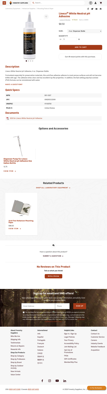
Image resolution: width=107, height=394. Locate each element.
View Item (10, 171)
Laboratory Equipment (12, 9)
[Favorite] (46, 16)
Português (41, 340)
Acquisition (95, 350)
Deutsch (40, 347)
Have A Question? (14, 84)
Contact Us (95, 334)
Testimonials (15, 343)
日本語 (39, 353)
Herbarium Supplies (28, 9)
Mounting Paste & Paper (45, 9)
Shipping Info (15, 339)
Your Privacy (69, 340)
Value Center (15, 375)
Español (40, 337)
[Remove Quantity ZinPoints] (60, 39)
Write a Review (53, 276)
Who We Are (15, 336)
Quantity (63, 36)
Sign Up (79, 306)
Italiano (40, 350)
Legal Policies (69, 337)
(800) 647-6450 (33, 389)
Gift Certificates (70, 359)
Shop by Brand (16, 362)
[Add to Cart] (80, 47)
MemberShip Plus (70, 362)
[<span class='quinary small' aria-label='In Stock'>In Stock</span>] (75, 20)
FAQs (66, 356)
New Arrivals (15, 371)
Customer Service (97, 337)
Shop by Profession (18, 359)
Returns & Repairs (17, 346)
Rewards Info (16, 349)
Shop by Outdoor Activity (17, 367)
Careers (94, 340)
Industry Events (97, 343)
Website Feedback (98, 347)
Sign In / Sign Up (70, 334)
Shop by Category (17, 356)
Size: (61, 31)
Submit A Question (53, 256)
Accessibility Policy (71, 343)
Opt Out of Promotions (68, 351)
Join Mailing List (70, 347)
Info (38, 334)
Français (40, 343)
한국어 (39, 363)
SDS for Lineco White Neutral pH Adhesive (25, 118)
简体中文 (40, 356)
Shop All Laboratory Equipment (53, 188)
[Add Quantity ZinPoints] (79, 39)
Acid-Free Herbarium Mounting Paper (21, 222)
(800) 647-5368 (14, 389)
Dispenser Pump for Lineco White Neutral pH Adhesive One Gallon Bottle (18, 161)
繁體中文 (40, 360)
